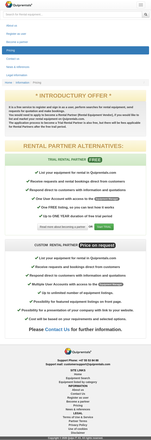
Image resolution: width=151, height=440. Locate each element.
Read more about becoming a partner (62, 226)
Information (22, 82)
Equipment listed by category (78, 382)
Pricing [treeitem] (10, 50)
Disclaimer (78, 432)
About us (78, 389)
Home (8, 82)
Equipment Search (78, 378)
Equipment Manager (107, 199)
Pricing (77, 405)
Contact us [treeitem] (12, 58)
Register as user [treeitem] (16, 33)
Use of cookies (78, 428)
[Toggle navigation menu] (141, 5)
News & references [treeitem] (17, 67)
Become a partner (77, 401)
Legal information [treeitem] (16, 75)
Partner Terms (78, 421)
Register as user (78, 397)
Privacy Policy (78, 425)
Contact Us (57, 329)
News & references (78, 409)
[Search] (146, 14)
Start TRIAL (104, 226)
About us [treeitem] (11, 25)
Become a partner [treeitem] (17, 42)
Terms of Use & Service (78, 417)
